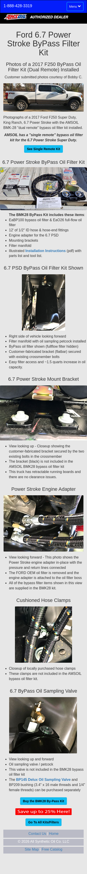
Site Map (32, 849)
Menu (76, 7)
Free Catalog (52, 849)
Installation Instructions (45, 251)
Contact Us (38, 834)
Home (54, 834)
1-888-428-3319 (18, 6)
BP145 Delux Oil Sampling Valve (43, 780)
